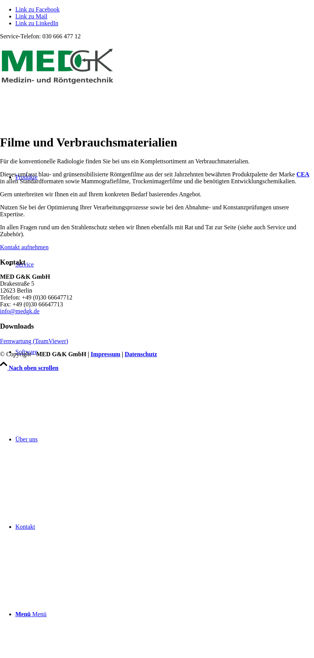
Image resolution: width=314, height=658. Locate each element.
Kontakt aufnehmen (24, 247)
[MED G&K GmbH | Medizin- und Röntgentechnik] (57, 83)
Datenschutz (141, 354)
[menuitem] (164, 439)
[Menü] (30, 614)
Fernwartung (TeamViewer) (34, 341)
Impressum (105, 354)
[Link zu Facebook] (37, 9)
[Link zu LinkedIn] (36, 23)
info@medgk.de (19, 311)
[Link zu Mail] (31, 16)
